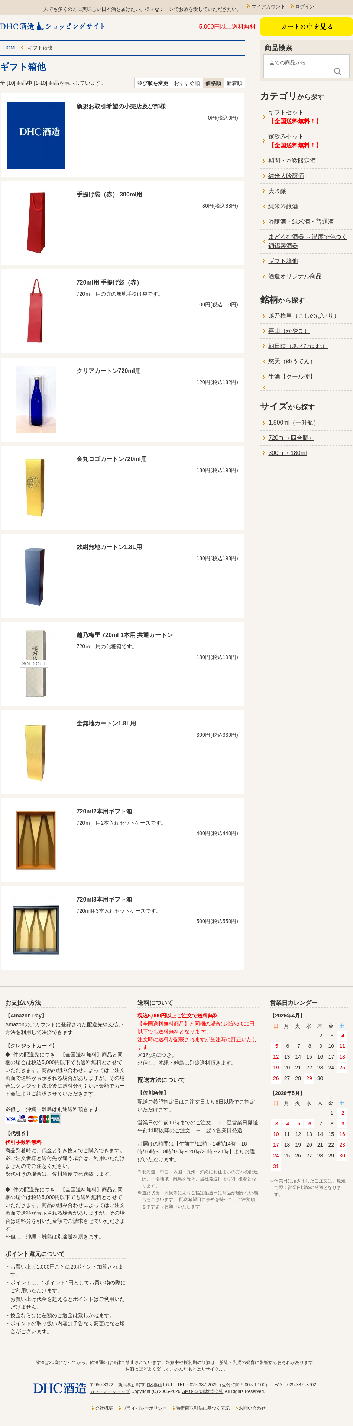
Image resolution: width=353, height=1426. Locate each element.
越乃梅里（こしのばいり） (304, 315)
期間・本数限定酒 (292, 160)
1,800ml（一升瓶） (293, 422)
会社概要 (104, 1408)
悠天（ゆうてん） (292, 361)
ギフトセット (295, 116)
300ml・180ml (287, 453)
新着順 (234, 83)
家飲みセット (295, 141)
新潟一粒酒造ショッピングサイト (53, 26)
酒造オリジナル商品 (295, 276)
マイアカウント (268, 6)
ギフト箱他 (283, 261)
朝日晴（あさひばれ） (298, 346)
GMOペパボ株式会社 (203, 1391)
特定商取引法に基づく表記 (203, 1408)
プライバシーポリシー (144, 1408)
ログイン (304, 6)
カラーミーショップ (110, 1391)
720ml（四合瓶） (291, 438)
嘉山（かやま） (289, 331)
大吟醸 (277, 191)
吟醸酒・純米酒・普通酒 (301, 221)
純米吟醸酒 (283, 206)
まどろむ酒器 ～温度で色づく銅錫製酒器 (307, 241)
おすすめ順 (187, 83)
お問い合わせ (252, 1408)
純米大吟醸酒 (286, 176)
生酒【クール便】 (292, 376)
